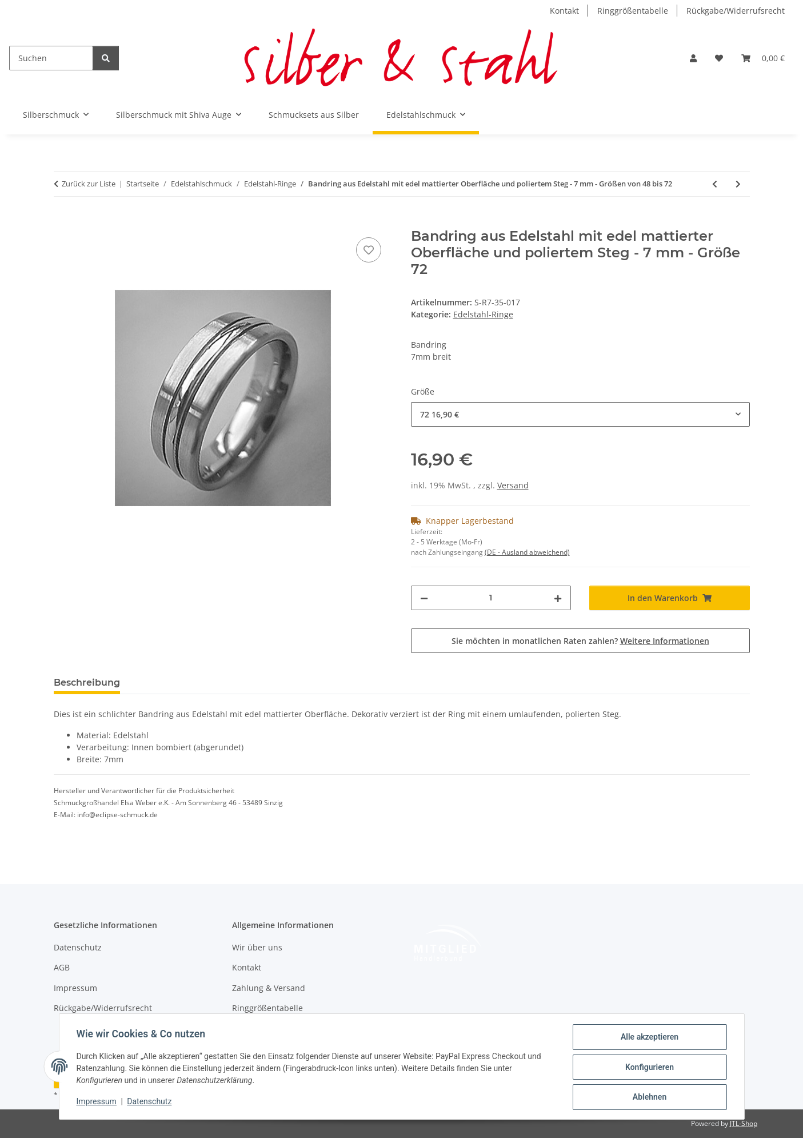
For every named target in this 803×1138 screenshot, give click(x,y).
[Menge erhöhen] (557, 598)
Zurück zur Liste (88, 183)
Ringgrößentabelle (632, 10)
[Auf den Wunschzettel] (368, 249)
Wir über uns (257, 947)
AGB (62, 967)
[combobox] (580, 414)
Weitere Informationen (664, 640)
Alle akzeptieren (648, 1037)
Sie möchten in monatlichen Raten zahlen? (580, 640)
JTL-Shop (743, 1123)
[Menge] (491, 598)
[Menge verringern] (424, 598)
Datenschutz (150, 1102)
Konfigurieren (648, 1067)
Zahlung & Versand (268, 987)
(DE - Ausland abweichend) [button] (527, 552)
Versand (513, 485)
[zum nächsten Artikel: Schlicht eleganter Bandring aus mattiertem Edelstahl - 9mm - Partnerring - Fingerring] (738, 184)
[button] (693, 58)
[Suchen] (51, 58)
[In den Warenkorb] (63, 222)
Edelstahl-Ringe (483, 314)
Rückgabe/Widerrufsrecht (735, 10)
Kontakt (564, 10)
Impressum (98, 1102)
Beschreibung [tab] (87, 682)
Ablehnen (648, 1097)
